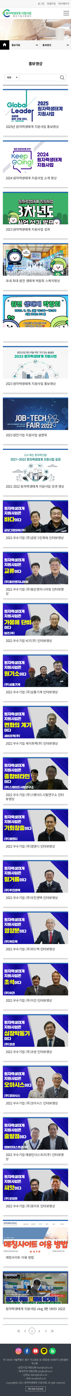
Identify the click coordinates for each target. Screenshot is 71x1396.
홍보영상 (56, 45)
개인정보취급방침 (36, 1388)
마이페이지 (63, 3)
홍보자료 (25, 45)
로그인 (41, 3)
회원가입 (51, 3)
